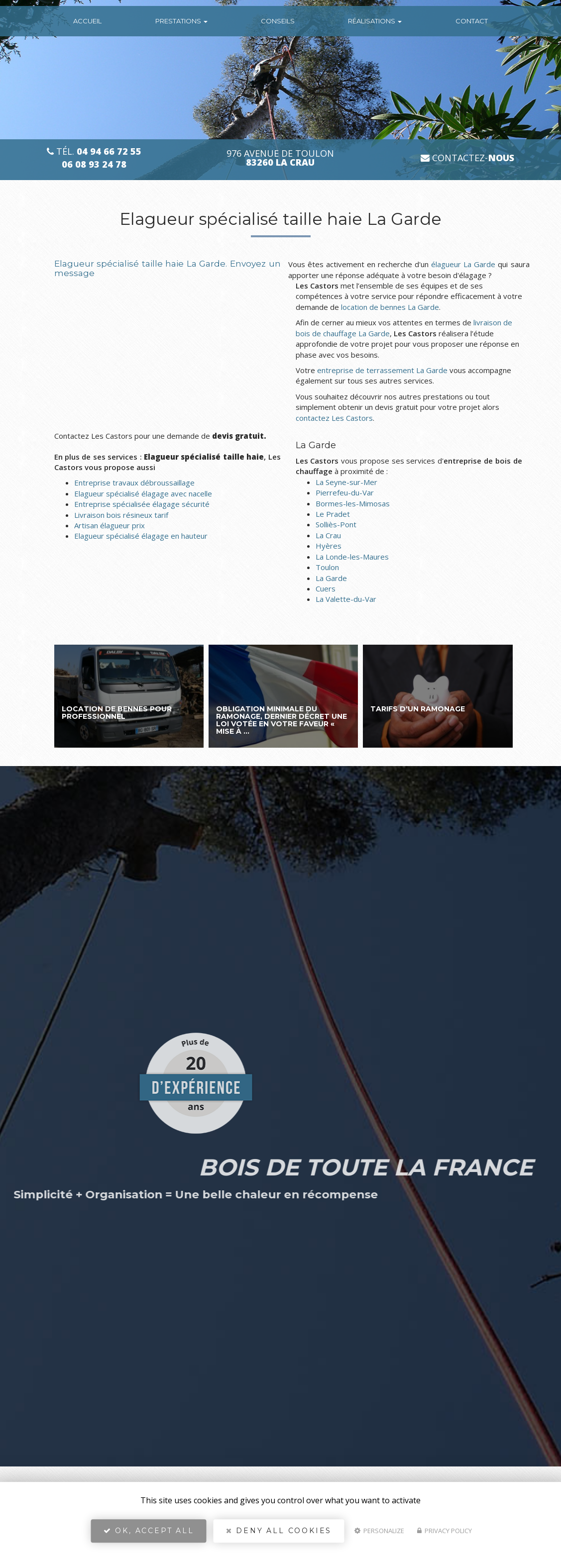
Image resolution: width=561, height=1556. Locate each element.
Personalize (379, 1534)
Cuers (326, 588)
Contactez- (467, 158)
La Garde (331, 578)
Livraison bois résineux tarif (121, 515)
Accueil (87, 21)
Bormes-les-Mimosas (353, 503)
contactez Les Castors (334, 418)
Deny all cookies (279, 1534)
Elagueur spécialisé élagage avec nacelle (143, 493)
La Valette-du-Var (346, 599)
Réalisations (375, 21)
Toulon (327, 567)
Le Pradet (333, 514)
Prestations (181, 21)
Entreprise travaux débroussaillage (134, 482)
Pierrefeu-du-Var (345, 492)
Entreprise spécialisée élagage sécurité (142, 504)
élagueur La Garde (463, 264)
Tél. (94, 151)
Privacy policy (444, 1534)
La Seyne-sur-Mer (346, 482)
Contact (471, 21)
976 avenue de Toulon (280, 158)
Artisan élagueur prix (109, 525)
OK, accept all (149, 1534)
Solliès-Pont (336, 524)
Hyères (328, 546)
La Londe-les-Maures (352, 557)
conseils (278, 21)
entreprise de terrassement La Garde (382, 370)
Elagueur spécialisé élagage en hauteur (141, 536)
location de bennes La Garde (390, 307)
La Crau (328, 535)
